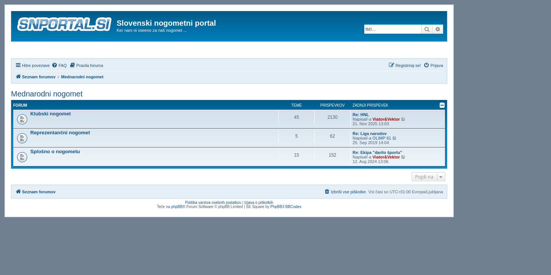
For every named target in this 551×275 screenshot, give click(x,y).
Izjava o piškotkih (258, 223)
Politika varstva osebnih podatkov (213, 223)
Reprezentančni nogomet (60, 153)
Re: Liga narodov (370, 154)
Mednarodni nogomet (47, 114)
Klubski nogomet (50, 134)
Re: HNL (361, 135)
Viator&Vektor (386, 139)
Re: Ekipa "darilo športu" (377, 173)
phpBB (177, 227)
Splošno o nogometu (55, 172)
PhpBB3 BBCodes (285, 227)
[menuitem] (59, 85)
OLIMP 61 (382, 158)
